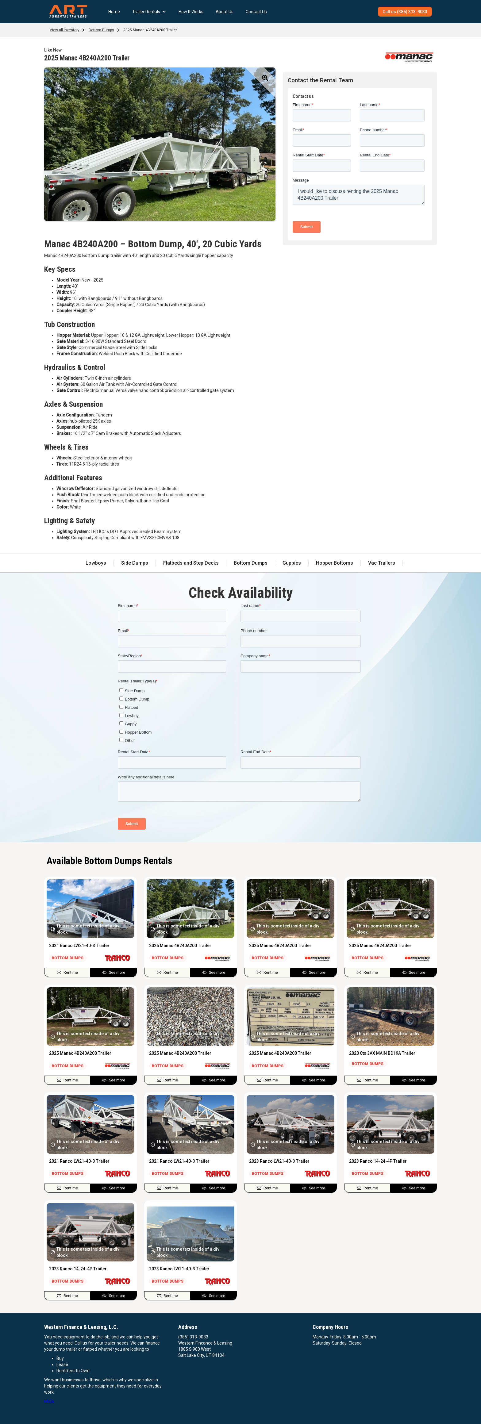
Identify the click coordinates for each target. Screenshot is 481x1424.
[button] (149, 11)
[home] (68, 11)
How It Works (191, 11)
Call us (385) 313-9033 (405, 11)
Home (114, 11)
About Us (224, 11)
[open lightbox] (159, 144)
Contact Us (256, 11)
